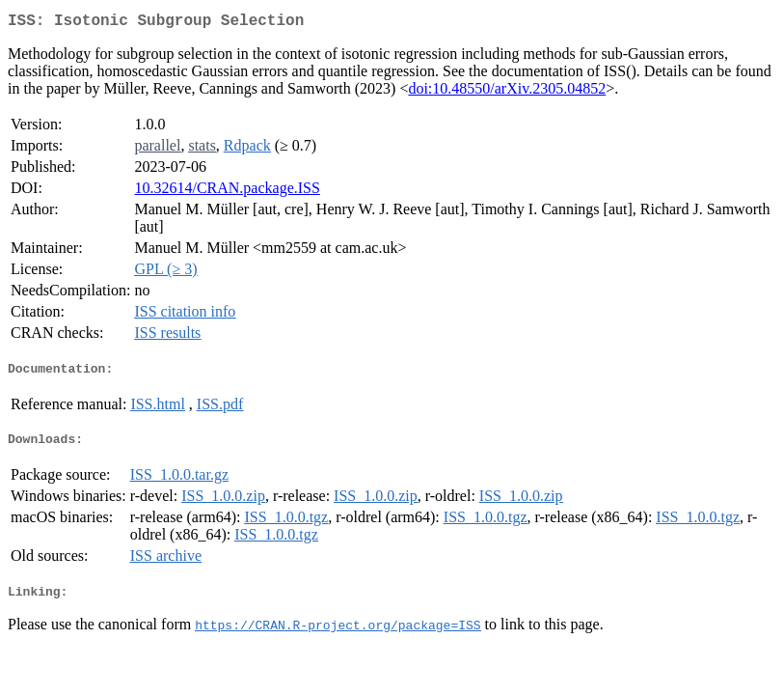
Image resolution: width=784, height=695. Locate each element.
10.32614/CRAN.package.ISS (226, 191)
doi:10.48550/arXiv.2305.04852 (507, 92)
